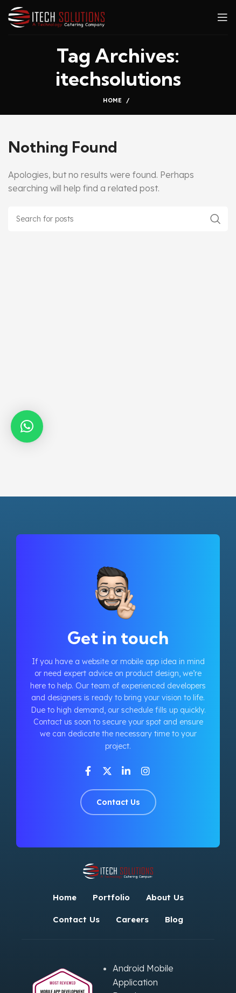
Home (112, 100)
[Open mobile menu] (222, 17)
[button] (27, 426)
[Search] (118, 218)
